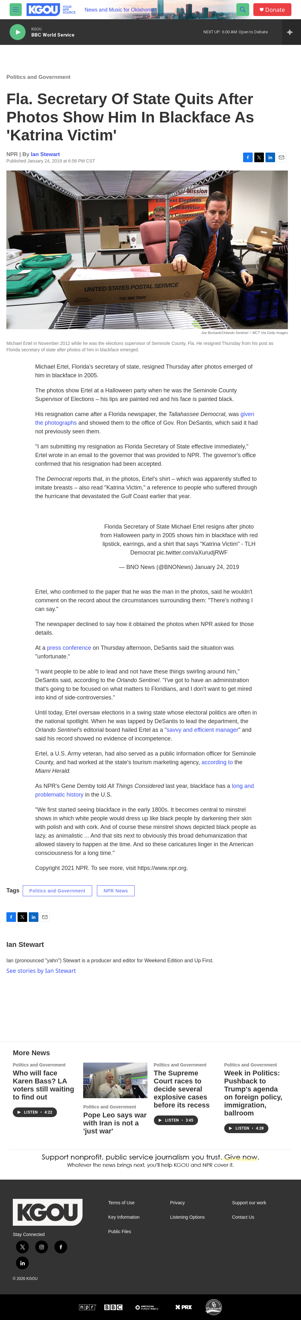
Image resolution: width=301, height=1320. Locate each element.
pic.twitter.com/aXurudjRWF (192, 552)
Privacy (177, 1202)
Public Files (119, 1231)
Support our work (249, 1202)
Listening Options (187, 1217)
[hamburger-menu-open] (16, 9)
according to (217, 762)
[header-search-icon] (242, 9)
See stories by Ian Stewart (41, 970)
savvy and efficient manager (202, 730)
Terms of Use (121, 1202)
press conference (70, 648)
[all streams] (291, 32)
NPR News (116, 890)
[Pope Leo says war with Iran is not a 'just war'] (115, 1081)
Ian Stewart (45, 154)
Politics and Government (38, 77)
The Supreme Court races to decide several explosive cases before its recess (182, 1089)
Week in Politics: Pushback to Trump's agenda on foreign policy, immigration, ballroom (253, 1093)
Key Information (123, 1217)
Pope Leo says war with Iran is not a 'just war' (115, 1123)
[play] (17, 32)
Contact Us (243, 1217)
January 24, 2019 (216, 567)
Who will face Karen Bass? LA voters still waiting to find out (43, 1085)
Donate (275, 9)
